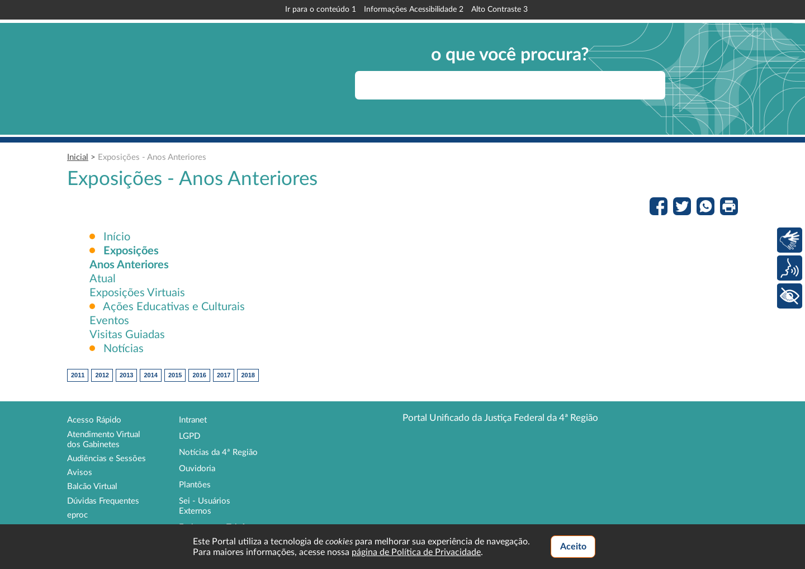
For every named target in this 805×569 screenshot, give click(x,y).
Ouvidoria (197, 468)
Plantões (195, 485)
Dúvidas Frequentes (103, 501)
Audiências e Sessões (106, 458)
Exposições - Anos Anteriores (152, 157)
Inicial (77, 157)
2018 (247, 375)
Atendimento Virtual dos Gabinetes (103, 439)
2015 (175, 375)
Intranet (193, 420)
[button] (131, 251)
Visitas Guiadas (127, 334)
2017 (223, 375)
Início (116, 237)
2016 (199, 375)
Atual (102, 278)
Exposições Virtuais (137, 292)
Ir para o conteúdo (320, 9)
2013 (126, 375)
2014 (150, 375)
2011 (77, 375)
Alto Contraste (499, 9)
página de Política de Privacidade (416, 552)
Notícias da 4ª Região (218, 452)
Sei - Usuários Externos (204, 506)
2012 (101, 375)
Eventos (109, 320)
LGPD (189, 436)
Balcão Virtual (92, 486)
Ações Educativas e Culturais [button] (174, 306)
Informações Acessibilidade (413, 9)
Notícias (122, 348)
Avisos (79, 472)
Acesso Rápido (94, 420)
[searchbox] (510, 85)
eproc (77, 515)
